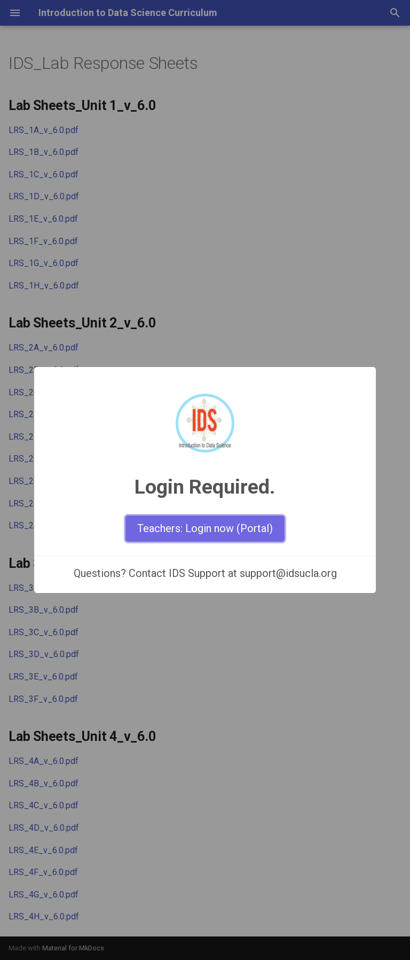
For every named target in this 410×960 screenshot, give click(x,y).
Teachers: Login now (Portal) (205, 528)
